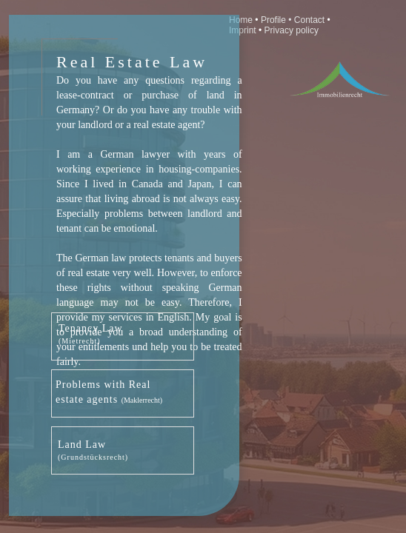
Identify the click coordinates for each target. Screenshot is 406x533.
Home (241, 20)
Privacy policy (291, 30)
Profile (273, 20)
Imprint (244, 30)
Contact (310, 20)
